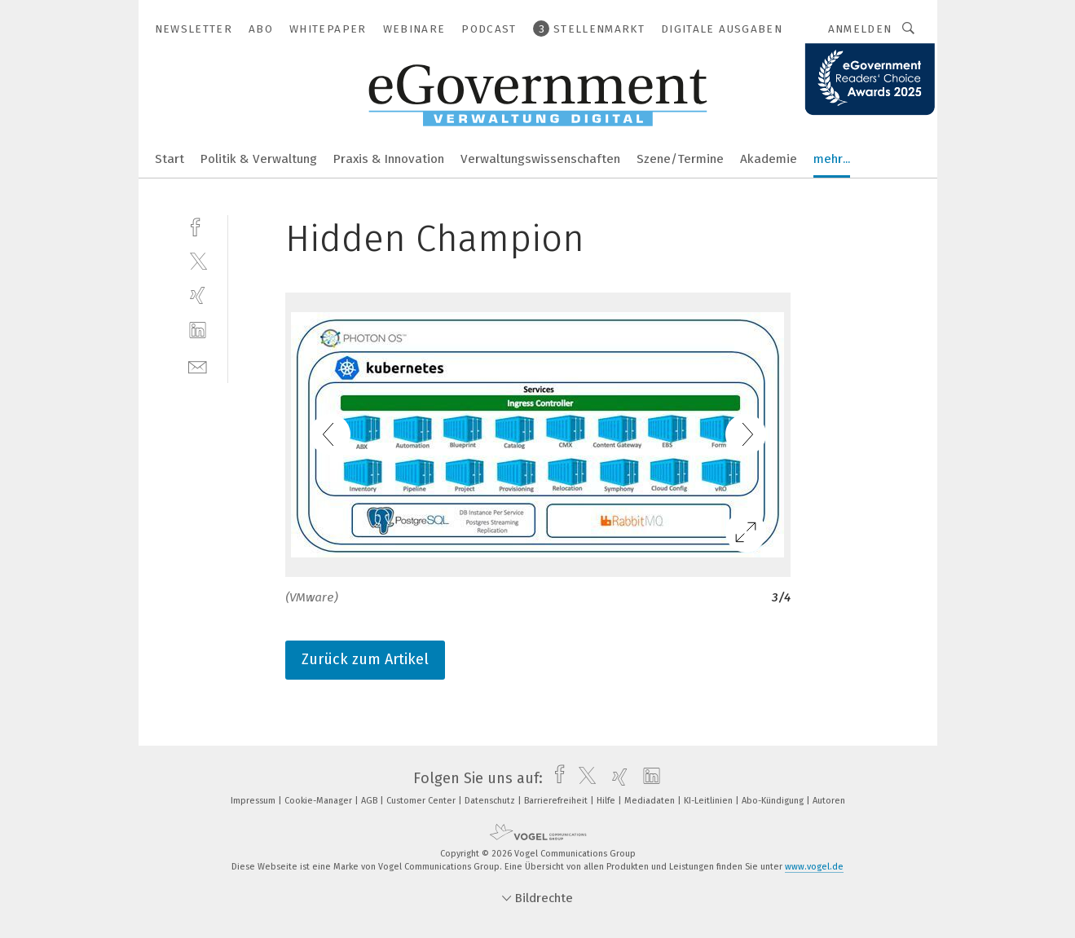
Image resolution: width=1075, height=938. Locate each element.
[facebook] (197, 225)
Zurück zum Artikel (365, 659)
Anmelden (860, 29)
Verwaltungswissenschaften (540, 159)
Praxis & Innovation (388, 159)
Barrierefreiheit (557, 800)
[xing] (197, 295)
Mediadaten (650, 800)
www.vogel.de (814, 866)
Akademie (768, 159)
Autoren (829, 800)
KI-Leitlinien (709, 800)
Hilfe (607, 800)
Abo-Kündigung (774, 800)
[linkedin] (197, 330)
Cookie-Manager (319, 800)
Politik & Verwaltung (258, 159)
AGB (370, 800)
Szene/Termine (680, 159)
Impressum (254, 800)
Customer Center (422, 800)
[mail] (197, 365)
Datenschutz (491, 800)
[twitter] (197, 260)
